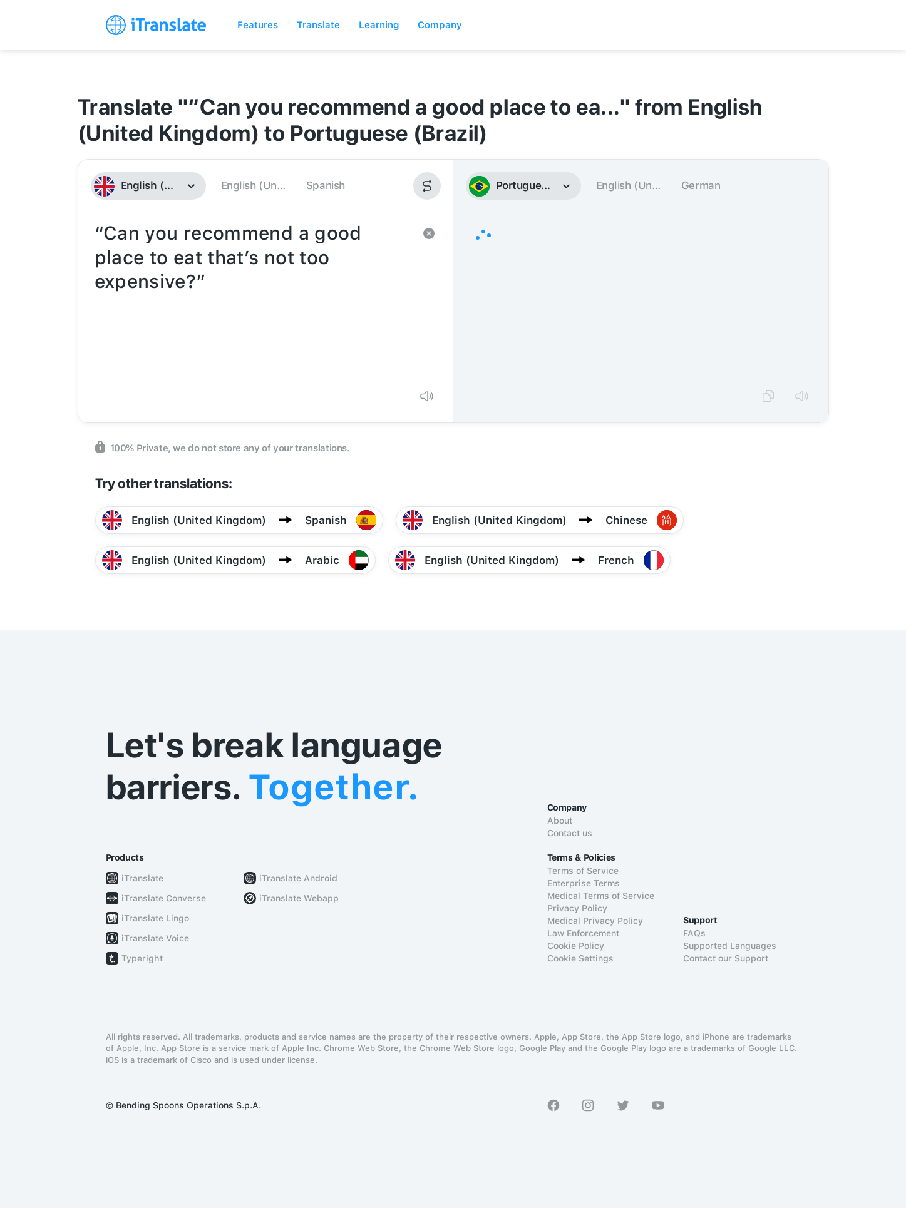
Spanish (325, 185)
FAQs (694, 933)
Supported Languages (729, 946)
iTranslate (142, 878)
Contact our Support (725, 958)
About (559, 821)
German (701, 185)
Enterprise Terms (583, 883)
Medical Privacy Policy (595, 921)
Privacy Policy (577, 908)
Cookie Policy (575, 946)
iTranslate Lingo (155, 918)
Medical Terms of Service (600, 896)
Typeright (142, 958)
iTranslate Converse (163, 898)
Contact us (569, 833)
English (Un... (253, 185)
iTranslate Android (298, 878)
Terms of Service (583, 871)
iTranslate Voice (155, 938)
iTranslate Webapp (299, 898)
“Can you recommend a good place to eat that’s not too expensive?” (253, 299)
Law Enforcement (583, 933)
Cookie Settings (580, 958)
